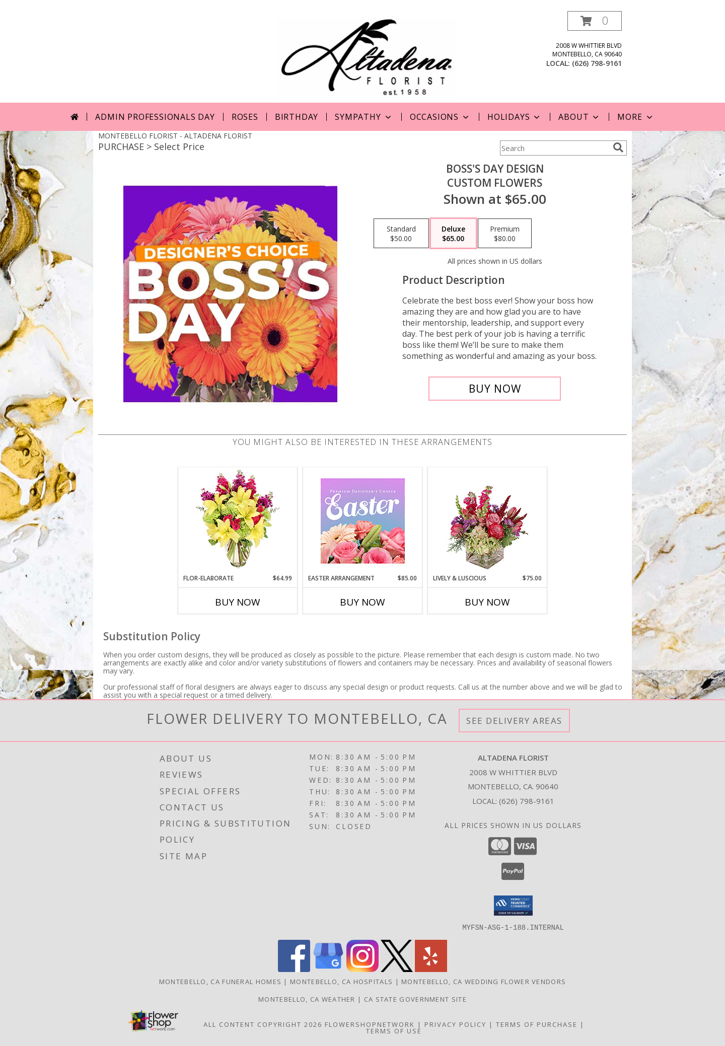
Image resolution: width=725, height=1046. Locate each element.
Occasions (440, 116)
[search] (618, 147)
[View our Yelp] (431, 969)
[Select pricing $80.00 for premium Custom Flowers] (504, 233)
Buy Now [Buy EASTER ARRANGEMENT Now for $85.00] (362, 602)
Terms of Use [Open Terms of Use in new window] (394, 1030)
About (579, 116)
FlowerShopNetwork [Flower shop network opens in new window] (370, 1023)
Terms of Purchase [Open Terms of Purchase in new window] (536, 1023)
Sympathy (364, 116)
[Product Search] (554, 148)
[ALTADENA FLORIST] (366, 56)
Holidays (514, 116)
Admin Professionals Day (154, 116)
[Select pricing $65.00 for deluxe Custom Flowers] (453, 233)
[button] (594, 21)
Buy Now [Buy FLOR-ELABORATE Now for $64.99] (237, 602)
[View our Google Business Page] (328, 969)
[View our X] (397, 969)
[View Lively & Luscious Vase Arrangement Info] (488, 521)
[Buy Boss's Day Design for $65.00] (494, 389)
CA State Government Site (415, 998)
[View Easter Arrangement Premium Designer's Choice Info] (363, 521)
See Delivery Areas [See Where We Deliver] (514, 720)
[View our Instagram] (362, 969)
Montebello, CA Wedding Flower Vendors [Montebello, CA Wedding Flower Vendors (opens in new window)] (483, 981)
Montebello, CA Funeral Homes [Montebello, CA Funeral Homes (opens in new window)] (220, 981)
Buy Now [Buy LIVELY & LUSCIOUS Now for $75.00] (487, 602)
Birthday (296, 116)
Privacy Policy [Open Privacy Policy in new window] (455, 1023)
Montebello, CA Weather (306, 998)
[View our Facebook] (294, 969)
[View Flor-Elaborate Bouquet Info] (238, 521)
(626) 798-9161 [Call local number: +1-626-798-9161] (597, 63)
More (635, 116)
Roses (245, 116)
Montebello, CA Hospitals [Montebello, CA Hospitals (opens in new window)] (341, 981)
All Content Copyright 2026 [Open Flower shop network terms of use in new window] (262, 1023)
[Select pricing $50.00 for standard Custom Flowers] (401, 233)
